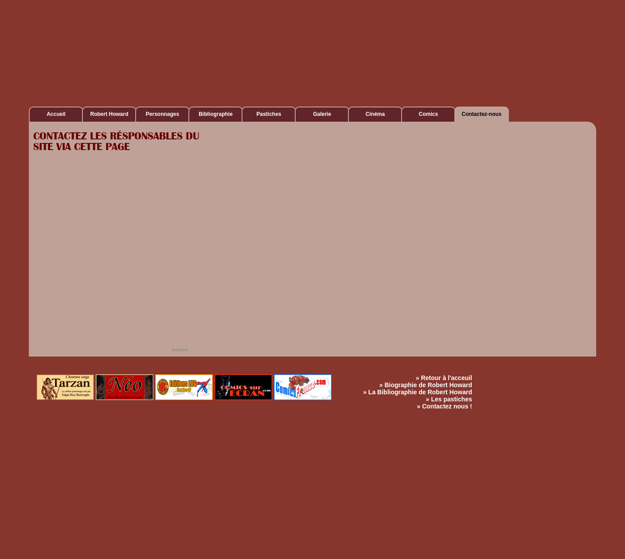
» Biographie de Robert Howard (425, 385)
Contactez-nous (482, 114)
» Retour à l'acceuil (444, 377)
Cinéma (375, 114)
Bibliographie (216, 114)
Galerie (322, 114)
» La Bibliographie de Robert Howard (417, 392)
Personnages (162, 114)
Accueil (56, 114)
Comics (428, 114)
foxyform (180, 349)
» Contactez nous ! (444, 406)
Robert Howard (109, 114)
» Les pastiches (449, 399)
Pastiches (268, 114)
